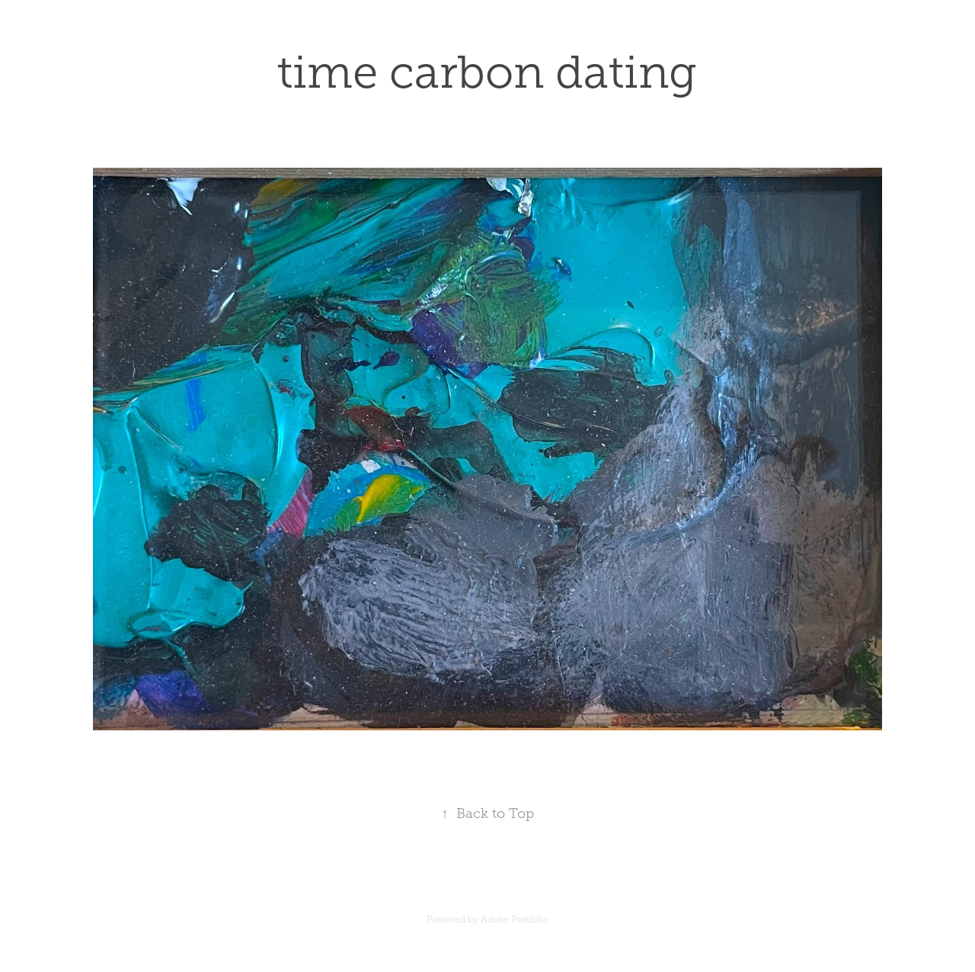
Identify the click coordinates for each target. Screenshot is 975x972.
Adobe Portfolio (514, 919)
